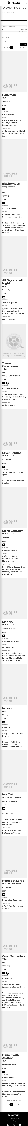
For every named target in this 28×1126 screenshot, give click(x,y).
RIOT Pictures (17, 223)
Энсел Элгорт (18, 1086)
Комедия (5, 376)
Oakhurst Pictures (10, 995)
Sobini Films (7, 567)
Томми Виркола (9, 303)
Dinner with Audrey (10, 1056)
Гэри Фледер (8, 114)
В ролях (4, 117)
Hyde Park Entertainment (13, 1092)
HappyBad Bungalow (11, 831)
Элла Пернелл (8, 820)
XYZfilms (12, 319)
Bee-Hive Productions (11, 653)
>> (23, 48)
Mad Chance (7, 1094)
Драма (14, 1065)
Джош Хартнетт (9, 309)
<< (4, 48)
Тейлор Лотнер (18, 397)
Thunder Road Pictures (12, 228)
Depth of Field (8, 742)
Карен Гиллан (8, 214)
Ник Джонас (7, 120)
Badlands (6, 223)
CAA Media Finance (10, 1000)
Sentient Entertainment (12, 998)
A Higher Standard (10, 131)
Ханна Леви (7, 814)
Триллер (11, 101)
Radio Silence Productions (13, 656)
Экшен (5, 101)
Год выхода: (14, 19)
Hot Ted (7, 794)
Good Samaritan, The (13, 957)
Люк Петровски (9, 209)
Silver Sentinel (12, 453)
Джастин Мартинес (11, 641)
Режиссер (5, 111)
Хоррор (5, 628)
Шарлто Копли (18, 987)
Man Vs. (7, 622)
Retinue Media (8, 405)
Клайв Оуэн (18, 217)
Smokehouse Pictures (12, 747)
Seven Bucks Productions (13, 225)
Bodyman (9, 95)
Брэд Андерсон (9, 550)
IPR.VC (5, 319)
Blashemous (11, 183)
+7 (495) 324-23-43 (14, 1118)
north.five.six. (8, 230)
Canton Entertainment (12, 993)
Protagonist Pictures (11, 833)
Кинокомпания (6, 128)
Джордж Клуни (9, 734)
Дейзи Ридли (8, 985)
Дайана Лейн (8, 556)
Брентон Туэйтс (9, 399)
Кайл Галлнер (8, 647)
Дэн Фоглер (19, 313)
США (4, 98)
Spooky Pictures (9, 658)
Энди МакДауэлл (10, 394)
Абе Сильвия (8, 1077)
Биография (6, 1065)
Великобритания (14, 456)
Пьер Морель (8, 979)
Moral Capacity (12, 531)
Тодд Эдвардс (8, 472)
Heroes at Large (13, 880)
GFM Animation (9, 481)
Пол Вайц (6, 728)
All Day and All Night (12, 282)
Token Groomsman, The (11, 366)
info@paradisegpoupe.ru (14, 1121)
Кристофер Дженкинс (12, 900)
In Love (7, 708)
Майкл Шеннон (9, 1083)
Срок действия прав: (14, 29)
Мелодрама (15, 376)
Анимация (6, 459)
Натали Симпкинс (10, 388)
